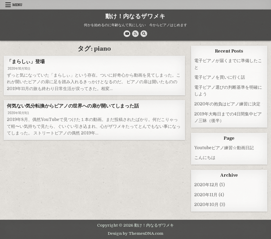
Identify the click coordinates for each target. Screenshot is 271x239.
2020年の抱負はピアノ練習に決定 (227, 104)
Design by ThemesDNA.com (135, 233)
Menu (17, 5)
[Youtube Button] (127, 33)
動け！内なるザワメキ (135, 16)
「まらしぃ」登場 (25, 62)
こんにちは (204, 157)
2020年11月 (206, 195)
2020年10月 (206, 204)
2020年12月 (206, 184)
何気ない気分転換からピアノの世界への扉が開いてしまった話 (73, 106)
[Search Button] (144, 33)
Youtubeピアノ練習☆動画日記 (224, 148)
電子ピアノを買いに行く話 (219, 77)
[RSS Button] (135, 33)
